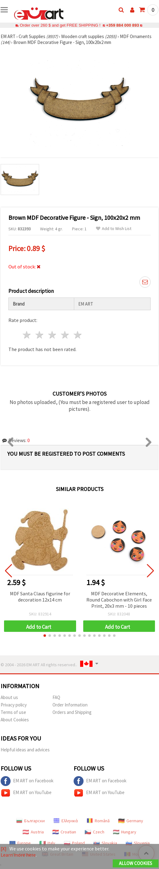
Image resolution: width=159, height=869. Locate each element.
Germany (130, 820)
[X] (4, 848)
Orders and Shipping (72, 712)
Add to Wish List (113, 228)
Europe (20, 843)
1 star (27, 334)
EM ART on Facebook (27, 781)
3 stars (52, 334)
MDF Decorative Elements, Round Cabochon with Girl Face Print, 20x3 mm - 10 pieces (119, 599)
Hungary (124, 832)
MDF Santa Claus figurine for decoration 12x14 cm (40, 596)
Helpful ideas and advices (25, 750)
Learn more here (18, 855)
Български (30, 821)
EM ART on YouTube (26, 793)
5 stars (77, 334)
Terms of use (13, 712)
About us (9, 697)
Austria (33, 832)
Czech (94, 832)
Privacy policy (14, 705)
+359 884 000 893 (122, 25)
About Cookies (15, 720)
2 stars (40, 334)
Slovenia (138, 843)
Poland (74, 843)
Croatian (64, 832)
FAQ (56, 697)
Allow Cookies (135, 863)
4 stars (65, 334)
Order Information (70, 705)
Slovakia (105, 843)
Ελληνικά (65, 821)
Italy (47, 843)
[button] (44, 635)
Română (98, 821)
